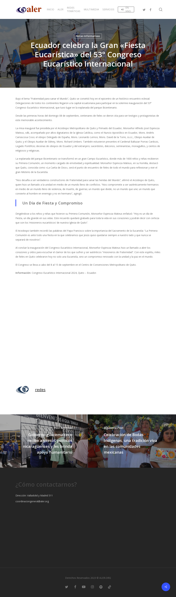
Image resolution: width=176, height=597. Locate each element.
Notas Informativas (88, 36)
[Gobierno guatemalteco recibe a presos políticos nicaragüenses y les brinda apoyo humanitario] (44, 441)
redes (66, 72)
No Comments (105, 72)
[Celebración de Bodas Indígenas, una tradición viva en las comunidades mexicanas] (132, 441)
